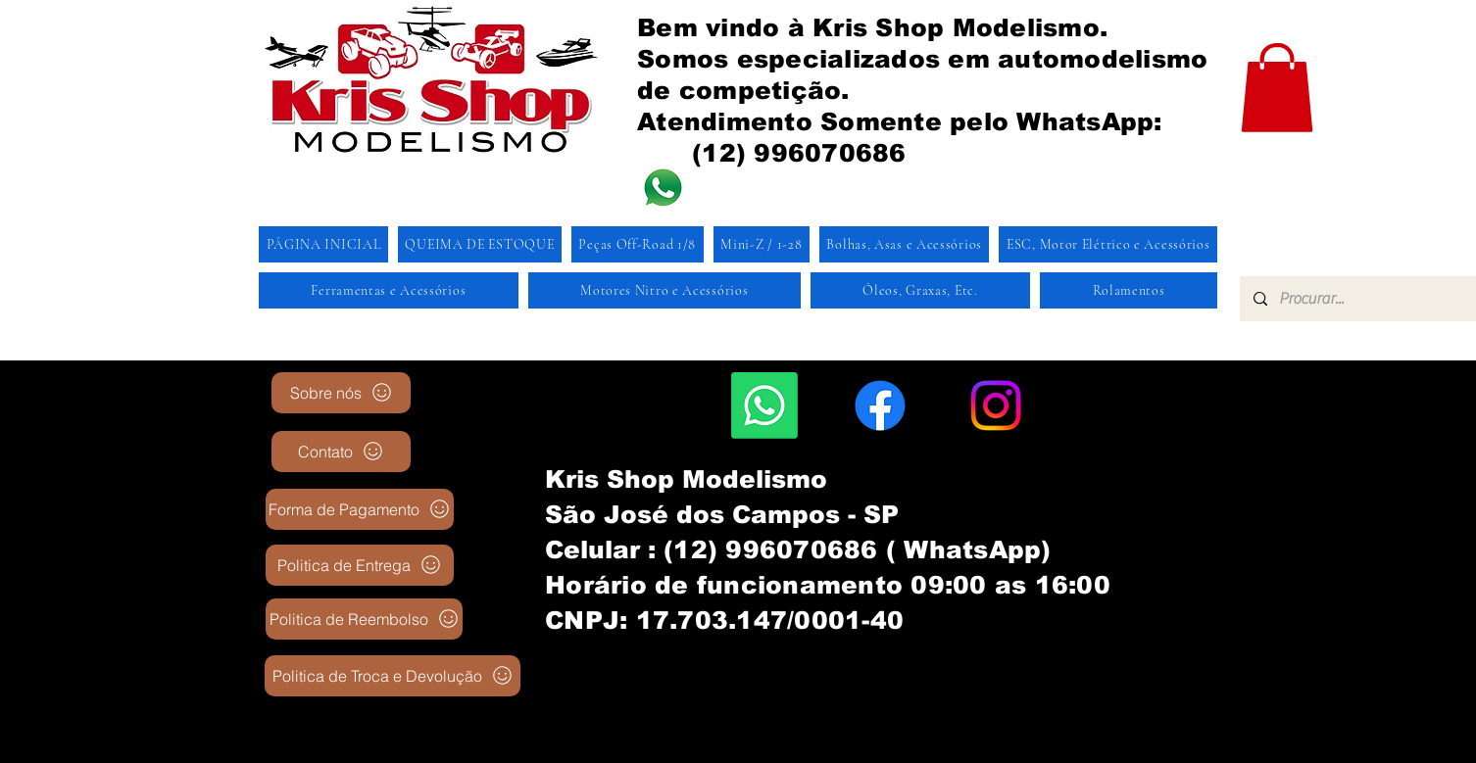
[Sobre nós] (341, 392)
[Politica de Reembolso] (364, 619)
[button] (1277, 87)
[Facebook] (880, 405)
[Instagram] (995, 405)
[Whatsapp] (764, 405)
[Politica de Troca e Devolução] (392, 675)
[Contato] (341, 451)
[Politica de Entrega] (360, 565)
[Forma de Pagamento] (360, 509)
